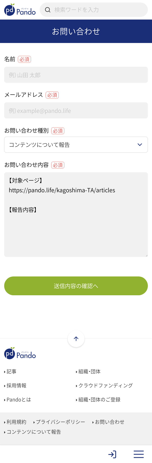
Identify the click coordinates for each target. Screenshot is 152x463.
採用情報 (15, 385)
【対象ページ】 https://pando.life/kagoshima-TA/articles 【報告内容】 (76, 214)
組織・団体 (88, 371)
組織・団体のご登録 (98, 399)
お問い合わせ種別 (34, 130)
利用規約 (15, 421)
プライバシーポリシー (60, 421)
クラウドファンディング (104, 385)
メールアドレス (31, 94)
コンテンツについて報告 (32, 431)
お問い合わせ (108, 421)
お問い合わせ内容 (34, 164)
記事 (10, 371)
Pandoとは (17, 399)
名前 (17, 59)
